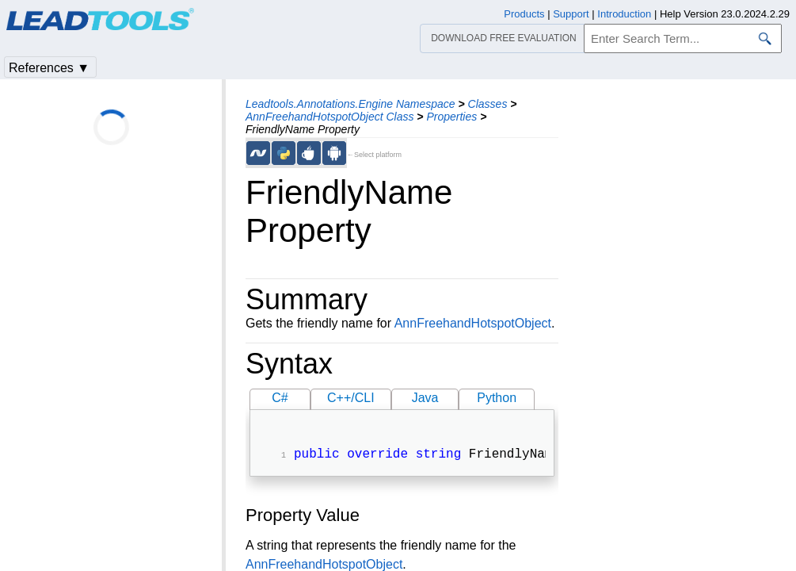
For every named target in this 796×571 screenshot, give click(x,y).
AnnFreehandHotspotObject (472, 323)
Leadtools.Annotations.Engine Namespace (350, 104)
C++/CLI (351, 397)
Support (571, 14)
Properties (451, 116)
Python (496, 397)
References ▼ (49, 68)
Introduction (624, 14)
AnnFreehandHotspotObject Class (329, 116)
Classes (488, 104)
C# (280, 397)
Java (425, 397)
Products (524, 14)
